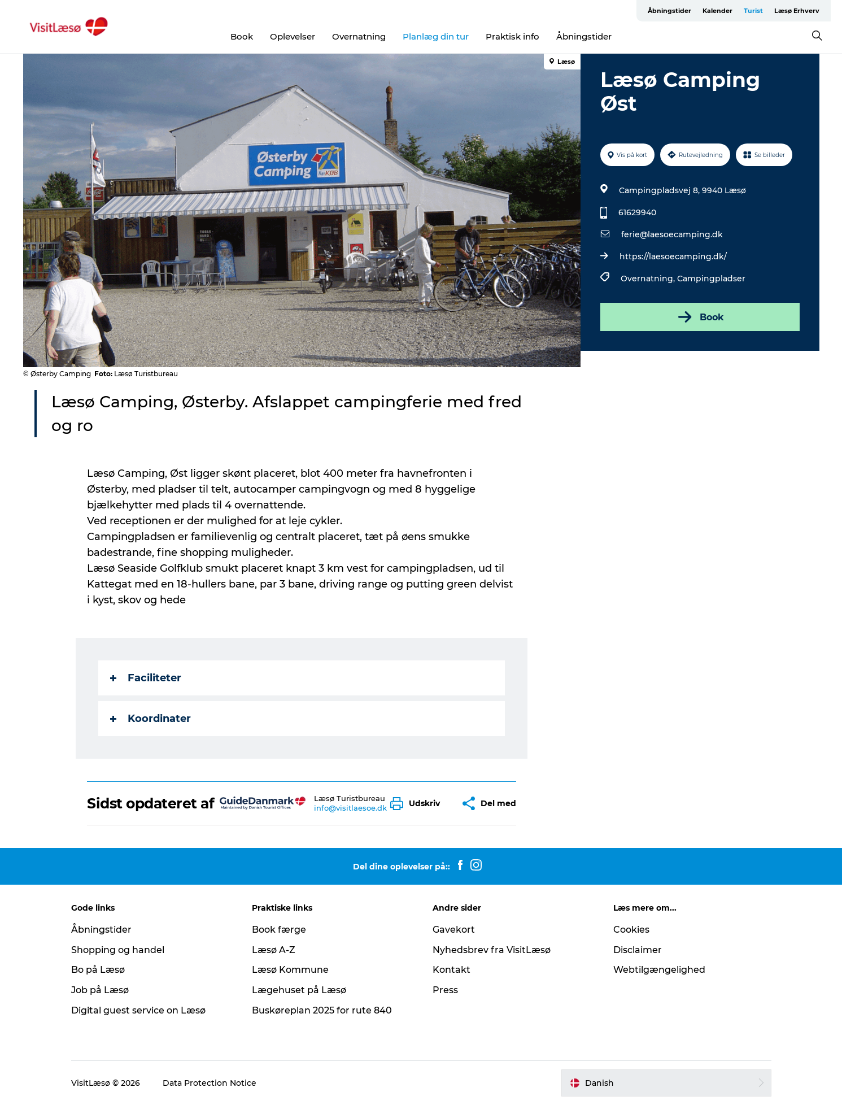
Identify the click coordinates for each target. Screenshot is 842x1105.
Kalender (717, 11)
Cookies (631, 929)
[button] (418, 803)
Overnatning (359, 36)
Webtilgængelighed (659, 969)
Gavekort (454, 929)
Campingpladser (711, 278)
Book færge (279, 929)
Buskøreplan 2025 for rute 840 (322, 1010)
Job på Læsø (100, 990)
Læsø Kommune (290, 969)
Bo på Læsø (98, 969)
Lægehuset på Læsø (299, 990)
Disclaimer (637, 950)
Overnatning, (649, 278)
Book (241, 36)
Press (445, 990)
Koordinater (150, 718)
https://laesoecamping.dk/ (673, 256)
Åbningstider (669, 11)
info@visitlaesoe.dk (350, 807)
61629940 (637, 212)
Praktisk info (512, 36)
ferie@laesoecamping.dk (672, 234)
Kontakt (451, 969)
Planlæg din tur (436, 36)
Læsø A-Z (273, 950)
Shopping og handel (117, 950)
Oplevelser (292, 36)
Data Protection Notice (209, 1083)
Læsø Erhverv (796, 11)
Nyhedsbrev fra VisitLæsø (492, 950)
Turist (753, 11)
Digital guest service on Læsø (138, 1010)
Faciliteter (145, 678)
